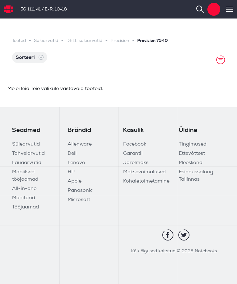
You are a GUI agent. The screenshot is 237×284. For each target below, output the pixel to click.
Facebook (134, 144)
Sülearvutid (46, 41)
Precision (119, 41)
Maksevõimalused (144, 172)
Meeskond (190, 162)
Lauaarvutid (26, 162)
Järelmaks (135, 162)
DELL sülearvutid (84, 41)
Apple (74, 181)
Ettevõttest (192, 153)
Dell (72, 153)
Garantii (133, 153)
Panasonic (80, 190)
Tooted (19, 41)
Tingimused (192, 144)
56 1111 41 (30, 9)
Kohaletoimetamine (146, 181)
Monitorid (23, 198)
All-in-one (24, 188)
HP (71, 172)
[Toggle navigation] (226, 9)
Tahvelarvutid (28, 153)
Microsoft (79, 199)
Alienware (80, 144)
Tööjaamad (25, 207)
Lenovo (76, 162)
